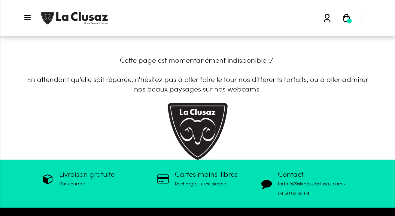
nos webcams (236, 89)
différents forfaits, (280, 79)
